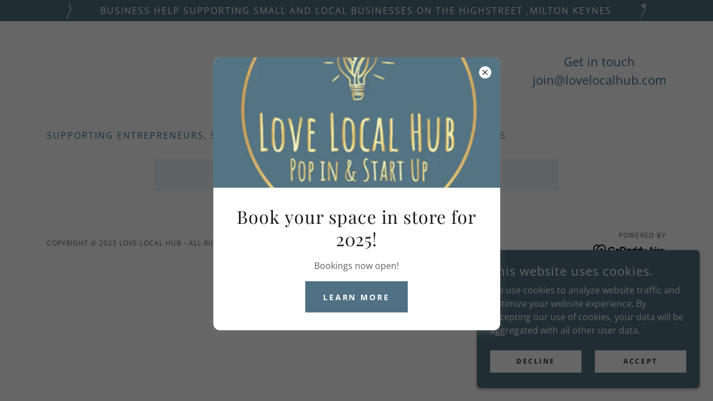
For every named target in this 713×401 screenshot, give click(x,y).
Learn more (356, 297)
